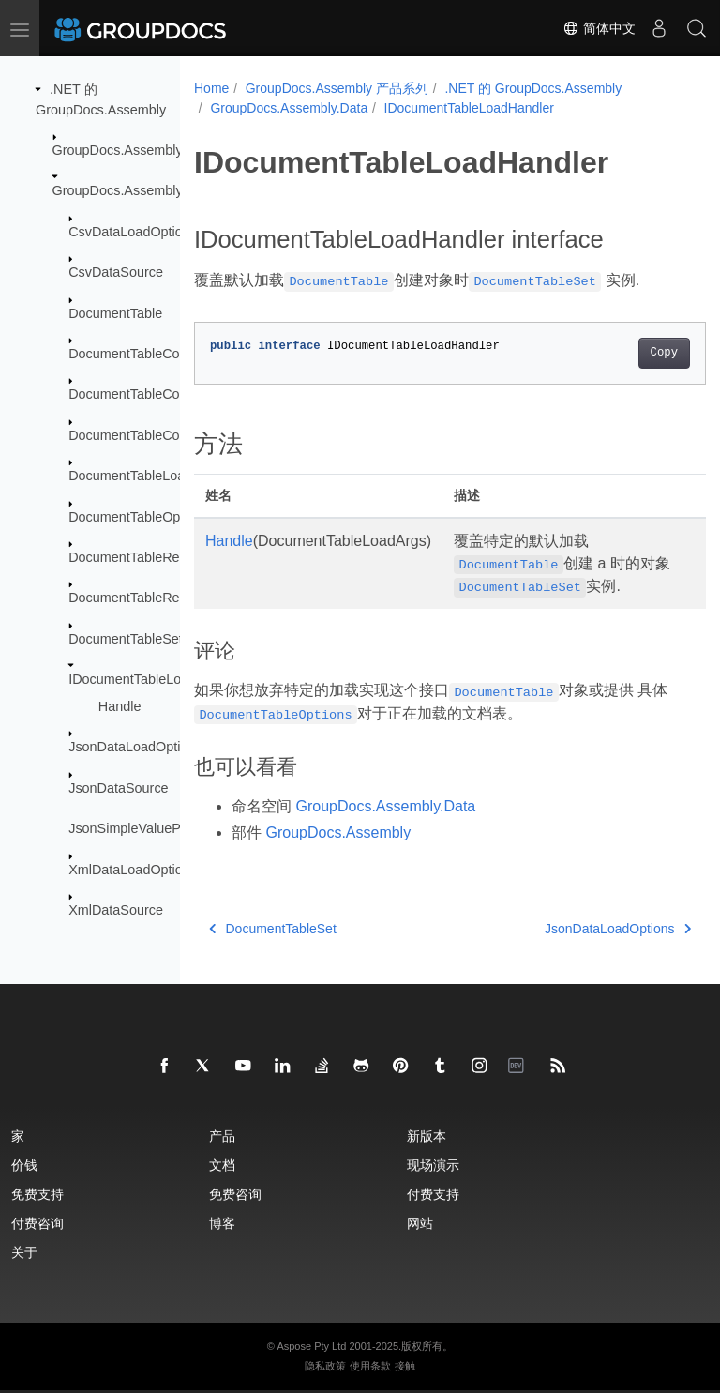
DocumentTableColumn (138, 393)
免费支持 (37, 1194)
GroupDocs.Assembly (117, 150)
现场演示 (433, 1164)
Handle (120, 706)
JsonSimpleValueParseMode (154, 828)
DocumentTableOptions (138, 515)
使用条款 (370, 1365)
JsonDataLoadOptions (135, 746)
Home (211, 88)
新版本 (426, 1135)
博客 (222, 1223)
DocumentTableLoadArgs (144, 475)
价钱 (24, 1164)
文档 (222, 1164)
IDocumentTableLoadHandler (155, 679)
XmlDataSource (115, 909)
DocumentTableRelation (140, 557)
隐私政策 (325, 1365)
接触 (405, 1365)
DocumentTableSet (125, 638)
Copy (627, 352)
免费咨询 (235, 1194)
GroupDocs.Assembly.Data (133, 190)
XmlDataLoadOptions (132, 868)
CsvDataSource (115, 272)
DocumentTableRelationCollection (169, 597)
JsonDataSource (118, 787)
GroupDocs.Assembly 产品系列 (337, 88)
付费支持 (433, 1194)
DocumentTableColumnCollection (168, 435)
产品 (222, 1135)
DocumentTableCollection (144, 353)
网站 (420, 1223)
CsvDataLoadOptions (132, 231)
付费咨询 (37, 1223)
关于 (24, 1252)
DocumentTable (115, 312)
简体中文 (599, 28)
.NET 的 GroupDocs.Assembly (533, 88)
